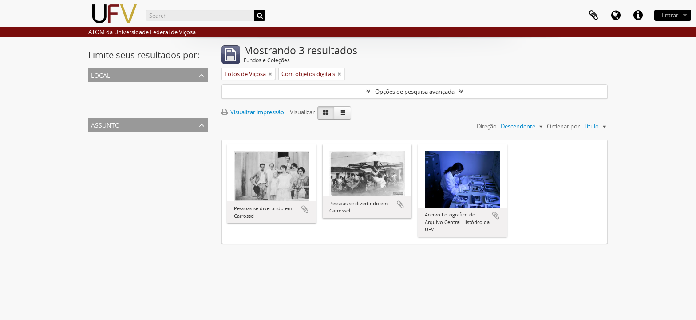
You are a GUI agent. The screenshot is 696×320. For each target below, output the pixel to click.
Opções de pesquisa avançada (415, 92)
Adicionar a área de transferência (305, 209)
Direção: (487, 126)
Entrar (670, 15)
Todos (98, 87)
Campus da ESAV (112, 108)
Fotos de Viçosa (110, 148)
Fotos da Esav (108, 158)
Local (100, 74)
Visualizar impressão (252, 112)
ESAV (96, 98)
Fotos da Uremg (111, 169)
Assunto (105, 124)
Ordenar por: (564, 126)
